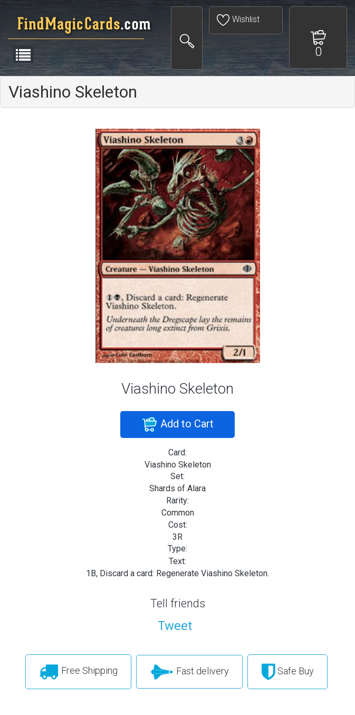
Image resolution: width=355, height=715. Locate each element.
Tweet (175, 625)
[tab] (177, 92)
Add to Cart (177, 425)
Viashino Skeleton (72, 92)
